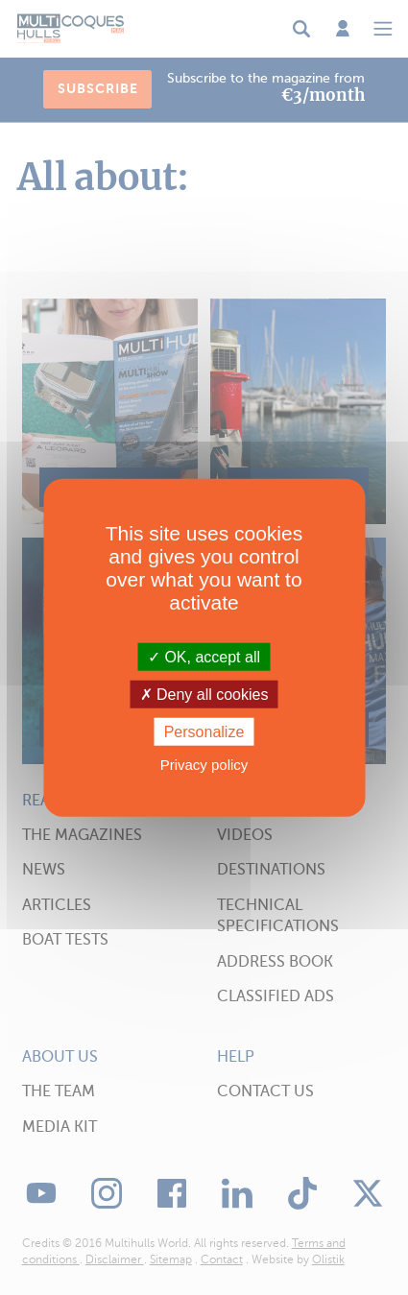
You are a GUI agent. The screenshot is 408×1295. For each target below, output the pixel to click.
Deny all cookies (204, 693)
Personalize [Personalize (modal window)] (204, 732)
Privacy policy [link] (204, 764)
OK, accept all (204, 656)
